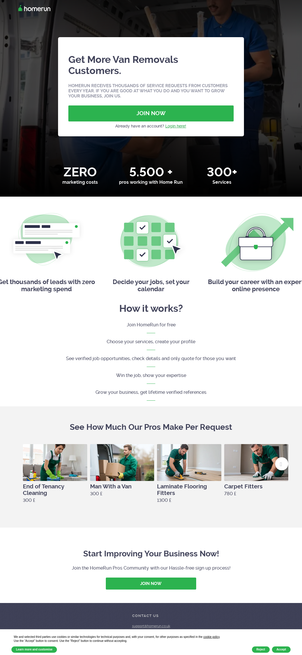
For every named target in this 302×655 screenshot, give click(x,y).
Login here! (175, 126)
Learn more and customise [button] (34, 649)
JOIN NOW (151, 113)
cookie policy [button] (211, 636)
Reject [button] (261, 649)
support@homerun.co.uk (151, 626)
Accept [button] (281, 649)
